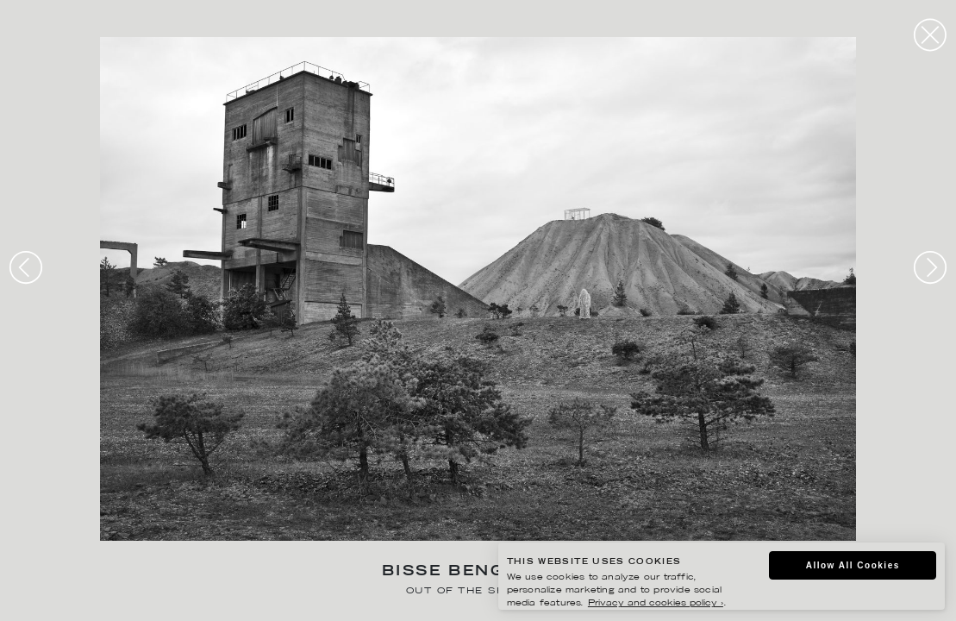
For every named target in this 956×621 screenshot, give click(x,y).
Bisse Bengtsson (478, 572)
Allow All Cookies (853, 565)
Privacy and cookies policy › (655, 603)
